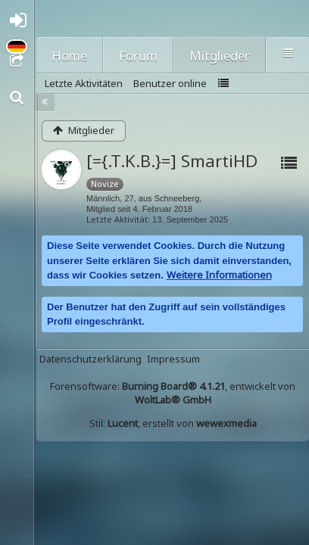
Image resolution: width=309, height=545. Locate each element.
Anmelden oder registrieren (21, 24)
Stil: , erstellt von (173, 423)
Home (69, 55)
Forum (138, 55)
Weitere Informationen (219, 275)
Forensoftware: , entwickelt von (172, 392)
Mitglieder (219, 55)
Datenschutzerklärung (90, 359)
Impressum (173, 359)
